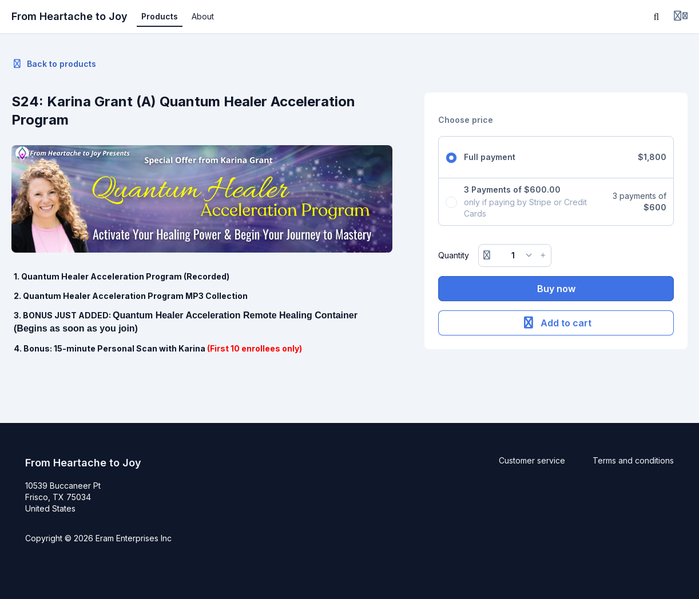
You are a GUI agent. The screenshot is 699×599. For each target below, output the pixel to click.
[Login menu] (681, 16)
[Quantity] (515, 255)
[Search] (657, 16)
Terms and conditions (633, 460)
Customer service (532, 460)
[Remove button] (487, 255)
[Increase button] (543, 255)
